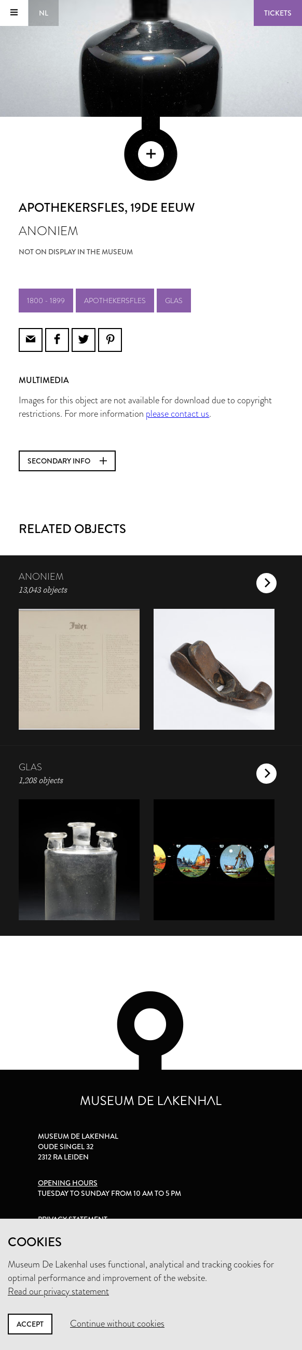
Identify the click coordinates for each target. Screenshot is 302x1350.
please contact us (177, 413)
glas (174, 300)
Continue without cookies (117, 1323)
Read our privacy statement (58, 1291)
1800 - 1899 (46, 300)
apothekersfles (115, 300)
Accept (30, 1324)
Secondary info (67, 461)
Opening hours (68, 1183)
